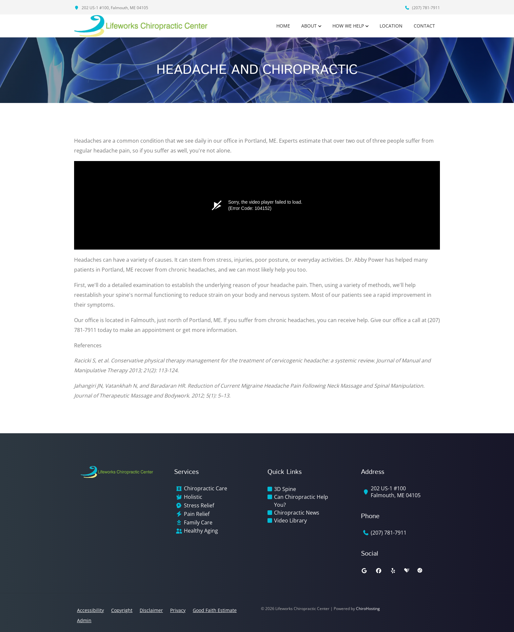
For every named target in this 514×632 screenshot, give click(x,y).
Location (391, 26)
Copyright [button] (121, 610)
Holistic (193, 497)
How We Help (348, 26)
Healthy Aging (201, 530)
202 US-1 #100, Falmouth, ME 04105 (111, 7)
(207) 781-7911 (422, 7)
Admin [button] (84, 620)
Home (283, 26)
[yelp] (393, 571)
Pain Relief (196, 514)
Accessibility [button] (90, 610)
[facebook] (378, 571)
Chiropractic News (296, 512)
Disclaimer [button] (151, 610)
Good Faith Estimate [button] (215, 610)
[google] (364, 571)
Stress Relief (199, 505)
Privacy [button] (178, 610)
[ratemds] (420, 571)
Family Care (198, 522)
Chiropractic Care (205, 488)
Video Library (290, 520)
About (309, 26)
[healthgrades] (406, 571)
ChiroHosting (368, 608)
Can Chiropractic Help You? (301, 500)
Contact (424, 26)
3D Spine (285, 489)
